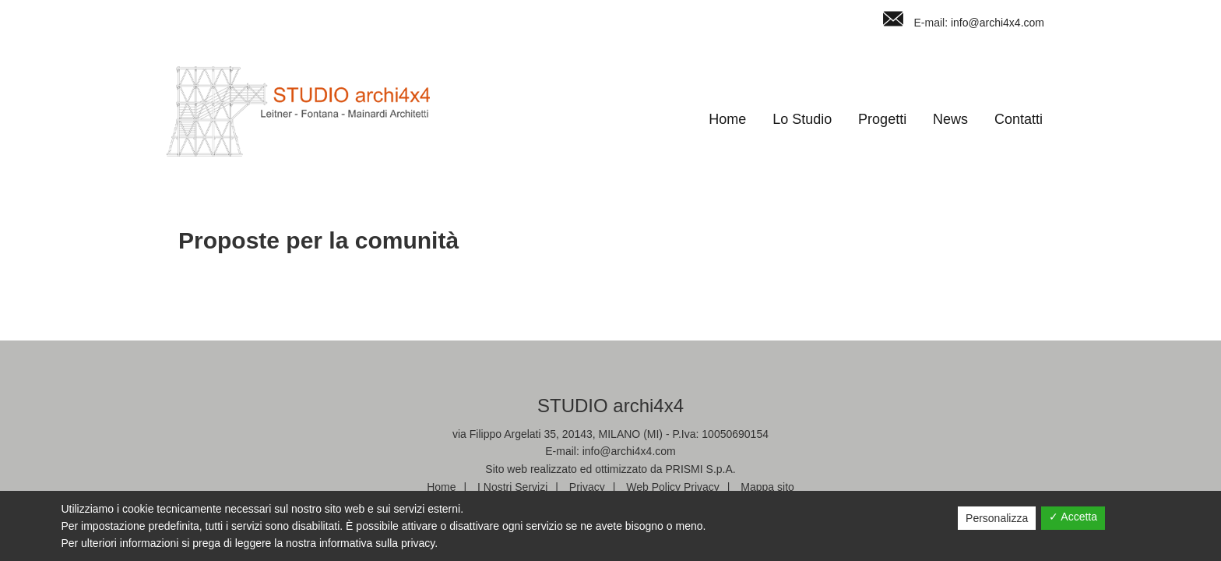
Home (441, 487)
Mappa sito (767, 487)
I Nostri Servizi (512, 487)
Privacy (587, 487)
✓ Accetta (1073, 516)
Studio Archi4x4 (298, 111)
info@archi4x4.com (997, 22)
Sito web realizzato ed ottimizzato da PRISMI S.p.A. (610, 469)
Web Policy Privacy (673, 487)
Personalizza (997, 518)
